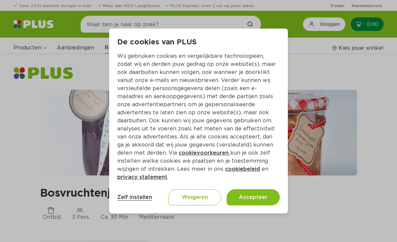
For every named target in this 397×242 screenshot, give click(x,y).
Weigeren (195, 197)
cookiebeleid (242, 169)
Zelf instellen (134, 197)
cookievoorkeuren (204, 153)
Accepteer (253, 197)
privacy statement (142, 177)
